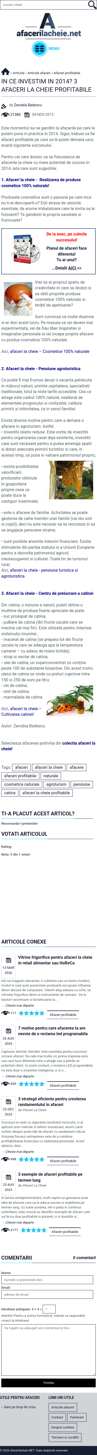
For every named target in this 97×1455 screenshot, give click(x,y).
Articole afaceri (39, 73)
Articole (19, 73)
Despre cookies (62, 1427)
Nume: (6, 1273)
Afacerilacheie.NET (5, 70)
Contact (57, 1417)
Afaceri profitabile (63, 1015)
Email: (6, 1288)
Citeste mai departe (19, 1005)
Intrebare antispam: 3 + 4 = (21, 1309)
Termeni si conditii (65, 1437)
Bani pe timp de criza (19, 1407)
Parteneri (77, 1417)
